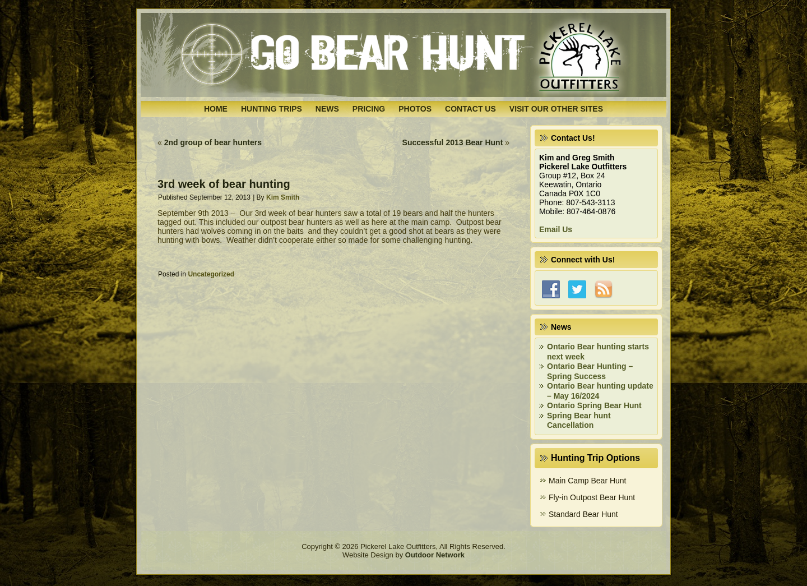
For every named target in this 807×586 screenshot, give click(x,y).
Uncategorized (211, 274)
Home (216, 108)
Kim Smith (282, 197)
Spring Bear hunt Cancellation (579, 420)
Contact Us (470, 108)
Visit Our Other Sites (556, 108)
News (327, 108)
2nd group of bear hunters (213, 142)
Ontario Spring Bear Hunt (594, 405)
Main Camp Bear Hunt (588, 480)
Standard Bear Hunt (583, 514)
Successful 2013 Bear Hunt (452, 142)
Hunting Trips (271, 108)
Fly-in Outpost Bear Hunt (592, 497)
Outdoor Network (435, 555)
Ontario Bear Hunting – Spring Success (590, 371)
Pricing (369, 108)
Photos (415, 108)
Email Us (555, 229)
